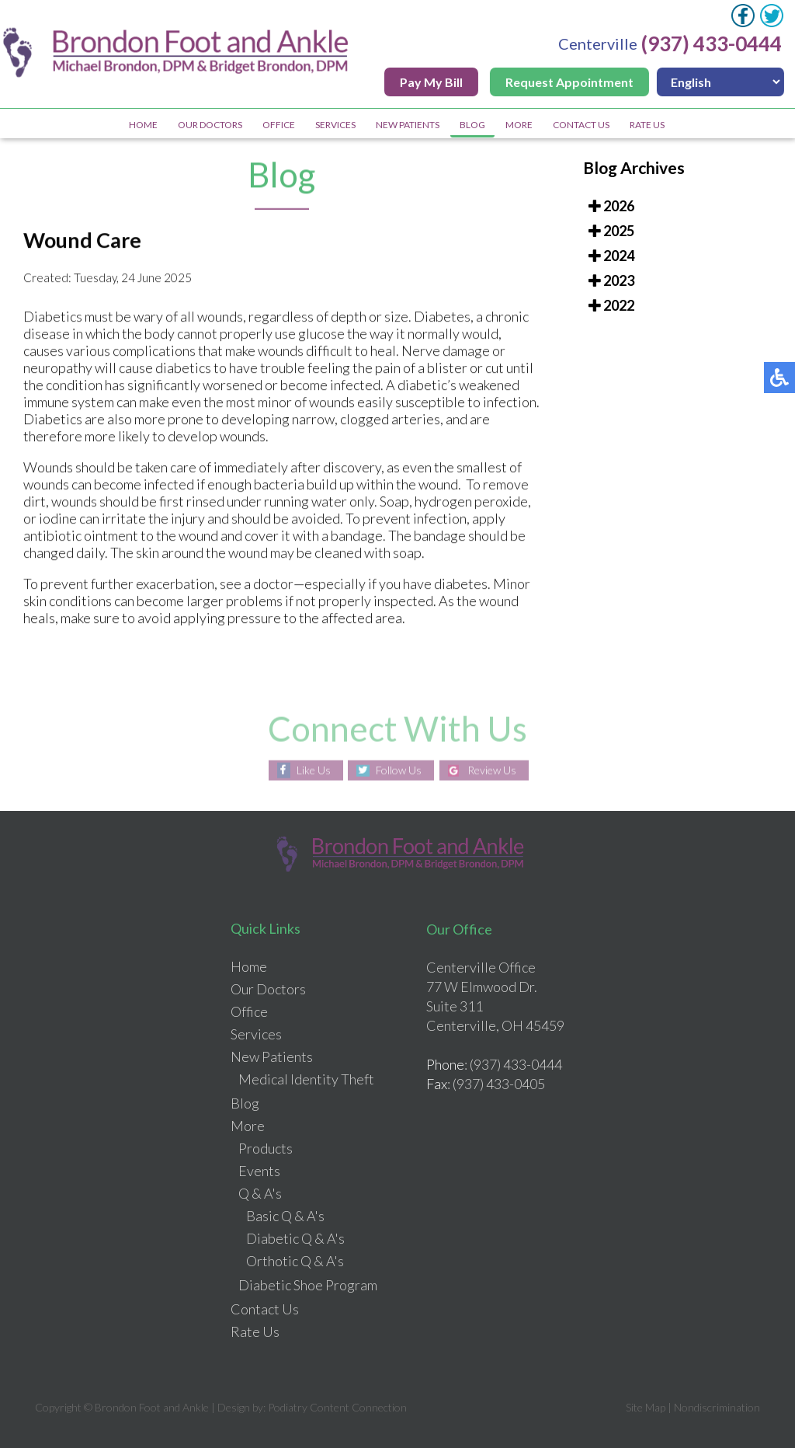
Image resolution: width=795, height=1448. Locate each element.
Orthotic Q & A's (295, 1260)
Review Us (491, 770)
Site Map (645, 1407)
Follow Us (399, 770)
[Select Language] (722, 82)
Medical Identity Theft (306, 1079)
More (519, 125)
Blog (472, 125)
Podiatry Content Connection (337, 1407)
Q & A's (260, 1193)
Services (335, 125)
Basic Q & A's (285, 1215)
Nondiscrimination (717, 1407)
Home (143, 125)
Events (259, 1170)
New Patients (407, 125)
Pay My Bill (432, 82)
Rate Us (647, 125)
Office (278, 125)
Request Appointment (571, 82)
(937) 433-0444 (713, 43)
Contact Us (581, 125)
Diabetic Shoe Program (307, 1284)
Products (265, 1148)
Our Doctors (210, 125)
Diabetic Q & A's (295, 1238)
